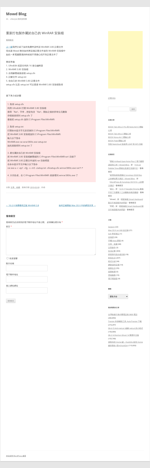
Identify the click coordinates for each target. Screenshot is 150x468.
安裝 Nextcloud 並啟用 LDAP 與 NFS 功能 (125, 144)
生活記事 (112, 251)
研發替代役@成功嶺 (116, 254)
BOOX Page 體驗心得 (117, 140)
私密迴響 (12, 258)
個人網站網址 (12, 285)
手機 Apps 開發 (114, 240)
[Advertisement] (126, 397)
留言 (9, 226)
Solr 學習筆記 (113, 233)
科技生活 (112, 258)
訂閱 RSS (111, 98)
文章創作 (112, 247)
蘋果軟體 (112, 271)
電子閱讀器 (112, 278)
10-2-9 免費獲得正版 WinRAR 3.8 (22, 205)
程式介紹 (112, 261)
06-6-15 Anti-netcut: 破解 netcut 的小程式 (125, 328)
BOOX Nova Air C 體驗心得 (119, 137)
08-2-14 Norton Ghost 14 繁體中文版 (123, 335)
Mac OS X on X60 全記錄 (118, 230)
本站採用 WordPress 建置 (16, 456)
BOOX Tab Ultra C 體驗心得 (119, 133)
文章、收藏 (15, 187)
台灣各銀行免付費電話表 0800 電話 (122, 314)
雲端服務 (112, 275)
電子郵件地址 (12, 274)
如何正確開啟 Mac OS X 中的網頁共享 (77, 205)
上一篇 (9, 46)
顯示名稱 (10, 263)
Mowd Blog (16, 13)
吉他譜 (111, 237)
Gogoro (111, 227)
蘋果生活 (112, 268)
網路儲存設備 (113, 264)
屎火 (112, 189)
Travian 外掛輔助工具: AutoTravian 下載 (125, 321)
